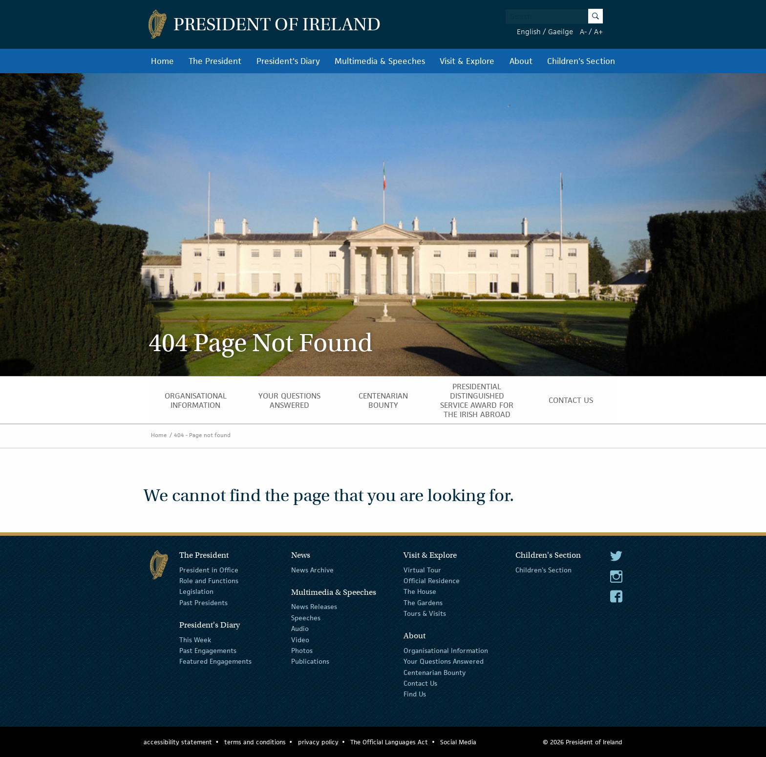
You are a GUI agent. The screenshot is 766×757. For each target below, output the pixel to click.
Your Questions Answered (289, 400)
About (521, 61)
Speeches (305, 617)
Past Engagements (207, 650)
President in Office (208, 569)
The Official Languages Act (389, 742)
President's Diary (288, 61)
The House (420, 591)
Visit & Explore (467, 61)
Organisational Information (196, 400)
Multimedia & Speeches (380, 61)
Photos (302, 650)
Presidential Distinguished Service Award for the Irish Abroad (476, 400)
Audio (300, 628)
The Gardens (423, 602)
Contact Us (571, 400)
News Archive (312, 569)
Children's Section (581, 61)
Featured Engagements (215, 661)
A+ (598, 31)
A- (583, 31)
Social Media (458, 742)
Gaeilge (560, 31)
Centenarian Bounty (383, 400)
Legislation (196, 591)
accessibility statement (178, 742)
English (529, 31)
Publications (310, 661)
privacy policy (318, 742)
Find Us (415, 694)
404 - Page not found (202, 435)
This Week (195, 639)
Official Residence (432, 580)
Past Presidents (203, 602)
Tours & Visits (425, 613)
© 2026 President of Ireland (582, 742)
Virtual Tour (422, 569)
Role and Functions (208, 580)
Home (162, 61)
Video (300, 639)
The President (215, 61)
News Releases (314, 606)
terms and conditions (255, 742)
